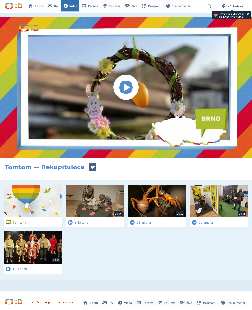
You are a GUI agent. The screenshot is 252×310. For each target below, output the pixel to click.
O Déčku (38, 302)
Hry (54, 6)
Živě (132, 6)
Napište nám (53, 302)
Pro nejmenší (177, 6)
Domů (36, 6)
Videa (71, 6)
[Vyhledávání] (209, 6)
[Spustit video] (126, 87)
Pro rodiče (69, 302)
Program (151, 6)
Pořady (90, 6)
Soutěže (112, 6)
